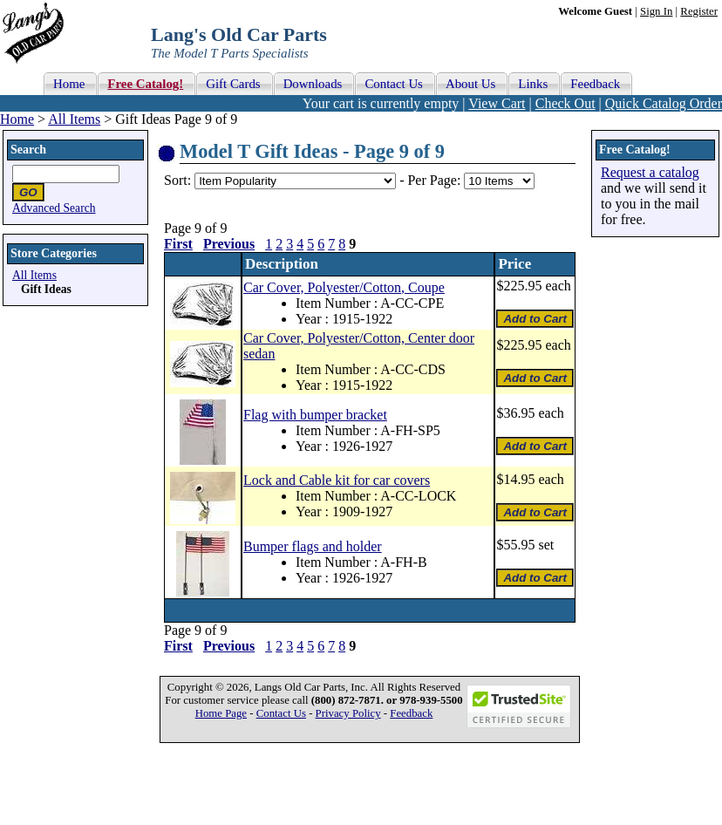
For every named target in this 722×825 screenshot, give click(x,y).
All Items (74, 119)
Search (28, 149)
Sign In (656, 11)
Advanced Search (54, 208)
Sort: (177, 180)
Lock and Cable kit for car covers (336, 480)
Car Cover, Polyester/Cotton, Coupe (344, 287)
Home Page (221, 713)
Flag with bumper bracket (315, 414)
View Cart (496, 103)
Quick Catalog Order (663, 103)
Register (699, 11)
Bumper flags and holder (312, 546)
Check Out (565, 103)
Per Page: (435, 180)
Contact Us (281, 713)
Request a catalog (650, 172)
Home (17, 119)
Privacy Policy (348, 713)
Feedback (411, 713)
